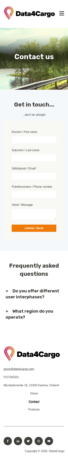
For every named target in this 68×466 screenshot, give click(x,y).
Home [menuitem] (34, 393)
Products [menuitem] (34, 409)
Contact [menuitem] (34, 401)
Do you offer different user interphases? (32, 294)
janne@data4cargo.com (19, 369)
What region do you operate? (29, 314)
